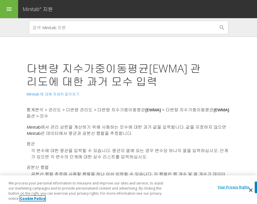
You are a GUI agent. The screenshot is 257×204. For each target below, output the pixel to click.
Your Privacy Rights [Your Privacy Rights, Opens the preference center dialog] (234, 187)
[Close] (251, 190)
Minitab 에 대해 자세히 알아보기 (53, 94)
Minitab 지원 (38, 9)
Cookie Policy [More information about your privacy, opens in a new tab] (32, 198)
